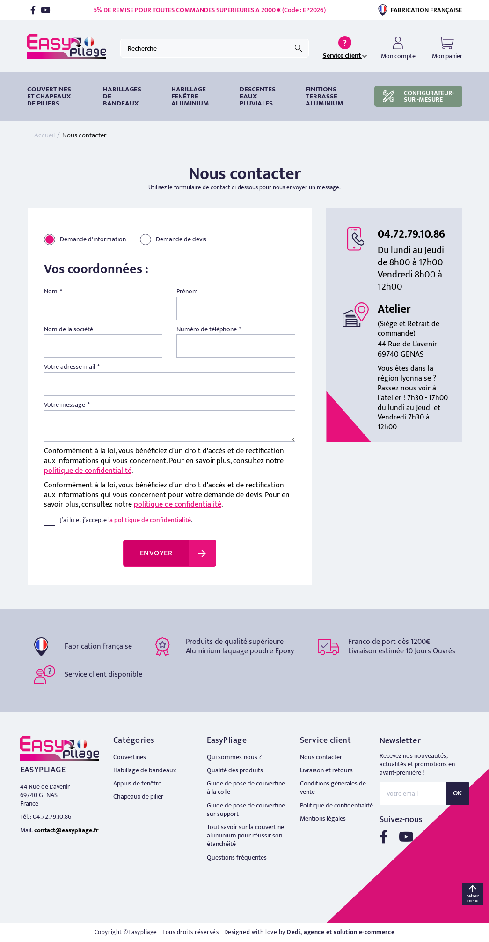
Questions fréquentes (237, 857)
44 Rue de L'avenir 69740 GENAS (45, 790)
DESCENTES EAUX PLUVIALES (258, 96)
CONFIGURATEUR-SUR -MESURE (418, 96)
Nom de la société (68, 329)
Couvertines (129, 757)
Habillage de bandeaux (144, 770)
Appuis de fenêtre (137, 783)
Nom (51, 291)
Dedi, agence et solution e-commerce (340, 932)
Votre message (64, 405)
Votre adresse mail (69, 367)
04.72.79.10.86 (411, 234)
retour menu (473, 898)
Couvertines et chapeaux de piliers (49, 96)
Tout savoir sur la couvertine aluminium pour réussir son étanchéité (245, 835)
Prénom (187, 291)
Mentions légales (323, 818)
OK (457, 793)
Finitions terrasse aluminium (324, 96)
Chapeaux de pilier (138, 796)
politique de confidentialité (87, 470)
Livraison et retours (326, 770)
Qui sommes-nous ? (234, 757)
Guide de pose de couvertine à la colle (246, 787)
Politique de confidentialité (336, 805)
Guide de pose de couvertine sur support (246, 809)
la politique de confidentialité (149, 520)
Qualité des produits (235, 770)
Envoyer (156, 553)
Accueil (44, 135)
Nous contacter (321, 757)
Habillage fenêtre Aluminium (190, 96)
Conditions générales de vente (333, 787)
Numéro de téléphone (206, 329)
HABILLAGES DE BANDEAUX (122, 96)
